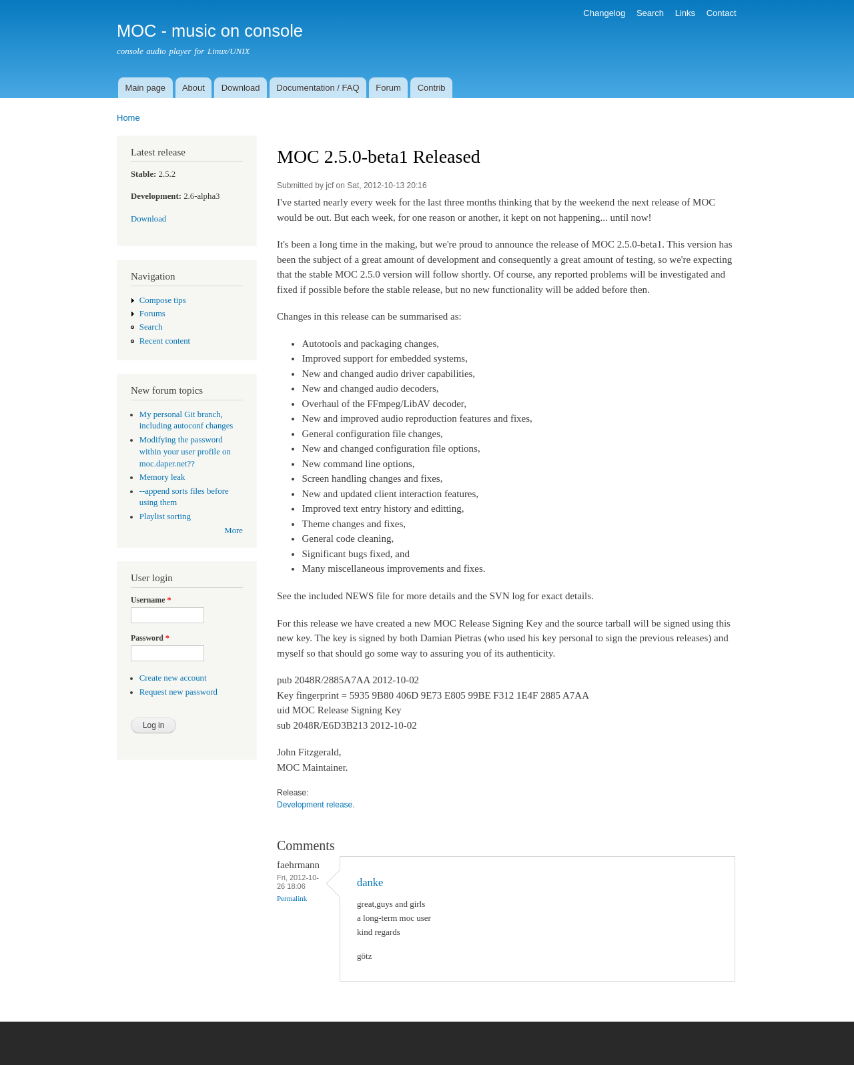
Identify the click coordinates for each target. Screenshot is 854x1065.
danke (370, 882)
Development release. (316, 804)
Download (241, 88)
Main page (145, 88)
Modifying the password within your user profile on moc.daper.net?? (185, 451)
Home (128, 118)
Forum (388, 88)
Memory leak (162, 477)
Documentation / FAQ (317, 88)
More (233, 530)
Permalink (292, 898)
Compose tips (162, 300)
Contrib (432, 88)
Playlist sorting (165, 516)
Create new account (173, 678)
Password (150, 638)
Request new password (178, 692)
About (193, 88)
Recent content (164, 341)
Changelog (604, 13)
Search (650, 13)
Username (151, 600)
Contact (722, 13)
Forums (152, 313)
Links (685, 13)
